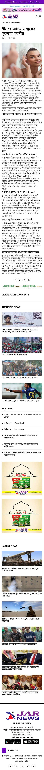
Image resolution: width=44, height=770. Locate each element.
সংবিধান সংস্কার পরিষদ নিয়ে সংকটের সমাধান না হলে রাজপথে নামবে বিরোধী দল (20, 693)
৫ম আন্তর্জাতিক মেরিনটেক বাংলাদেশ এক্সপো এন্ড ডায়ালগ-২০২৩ (20, 436)
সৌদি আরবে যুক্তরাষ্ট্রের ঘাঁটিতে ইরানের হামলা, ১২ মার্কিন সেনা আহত (22, 595)
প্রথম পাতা (5, 22)
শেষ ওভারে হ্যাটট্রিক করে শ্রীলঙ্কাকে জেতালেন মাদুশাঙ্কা (21, 401)
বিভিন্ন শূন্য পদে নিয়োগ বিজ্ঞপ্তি (14, 423)
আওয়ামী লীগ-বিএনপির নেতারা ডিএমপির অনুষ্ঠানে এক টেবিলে (22, 416)
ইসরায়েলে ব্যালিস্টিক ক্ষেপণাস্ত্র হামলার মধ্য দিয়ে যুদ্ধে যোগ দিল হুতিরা (20, 570)
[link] (6, 114)
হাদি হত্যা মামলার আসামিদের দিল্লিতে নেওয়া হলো (19, 644)
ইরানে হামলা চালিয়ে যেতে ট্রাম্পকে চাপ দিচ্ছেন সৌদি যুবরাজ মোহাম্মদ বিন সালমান (20, 668)
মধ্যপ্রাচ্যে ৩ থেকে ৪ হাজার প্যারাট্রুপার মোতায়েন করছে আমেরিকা (21, 620)
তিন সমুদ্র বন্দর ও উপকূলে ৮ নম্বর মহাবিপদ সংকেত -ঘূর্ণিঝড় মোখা (21, 445)
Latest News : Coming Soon (29, 2)
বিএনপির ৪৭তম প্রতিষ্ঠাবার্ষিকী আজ (14, 355)
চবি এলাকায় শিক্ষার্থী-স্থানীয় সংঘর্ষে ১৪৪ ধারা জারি (19, 378)
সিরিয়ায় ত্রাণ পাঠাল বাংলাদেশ (14, 429)
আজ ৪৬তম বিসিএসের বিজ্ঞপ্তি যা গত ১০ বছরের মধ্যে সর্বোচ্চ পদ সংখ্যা (22, 453)
